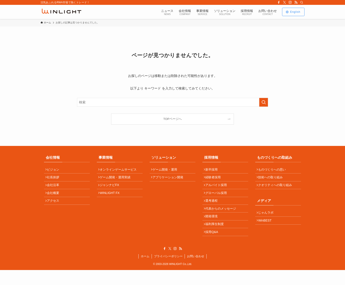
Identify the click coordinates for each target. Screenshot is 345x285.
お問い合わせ (195, 271)
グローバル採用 (218, 198)
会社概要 (55, 198)
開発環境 (213, 227)
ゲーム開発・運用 (166, 170)
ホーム (145, 271)
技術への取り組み (272, 179)
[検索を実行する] (263, 102)
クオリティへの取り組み (277, 189)
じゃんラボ (267, 218)
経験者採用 (214, 179)
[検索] (302, 2)
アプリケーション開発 (169, 179)
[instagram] (290, 2)
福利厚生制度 (216, 236)
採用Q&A (213, 246)
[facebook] (279, 2)
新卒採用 (213, 170)
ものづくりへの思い (274, 170)
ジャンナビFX (111, 189)
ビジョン (55, 170)
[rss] (296, 2)
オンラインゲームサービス (119, 170)
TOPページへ (172, 119)
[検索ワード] (172, 102)
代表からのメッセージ (222, 217)
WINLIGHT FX (111, 198)
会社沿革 (55, 189)
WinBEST (266, 228)
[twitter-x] (284, 2)
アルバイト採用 (218, 189)
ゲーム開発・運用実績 (116, 179)
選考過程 (213, 208)
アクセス (55, 208)
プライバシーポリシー (168, 271)
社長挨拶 (55, 179)
